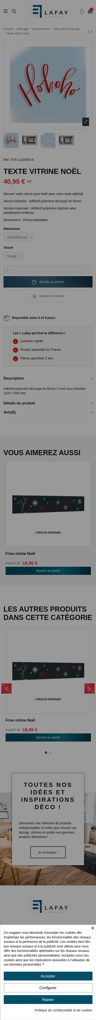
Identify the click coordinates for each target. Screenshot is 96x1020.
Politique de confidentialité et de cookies (63, 1010)
